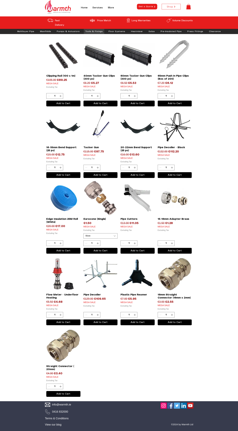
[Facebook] (170, 406)
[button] (188, 6)
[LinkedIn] (184, 406)
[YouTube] (190, 406)
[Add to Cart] (63, 104)
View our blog (53, 424)
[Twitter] (177, 406)
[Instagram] (164, 406)
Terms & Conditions (57, 418)
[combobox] (100, 236)
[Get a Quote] (147, 6)
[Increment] (61, 96)
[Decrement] (49, 96)
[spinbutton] (55, 96)
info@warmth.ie (61, 404)
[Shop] (171, 6)
